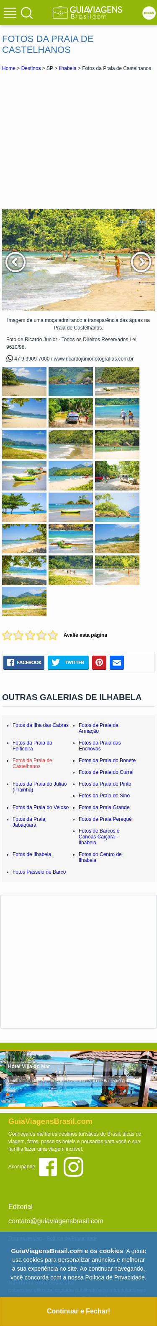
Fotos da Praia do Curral (106, 772)
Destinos (31, 68)
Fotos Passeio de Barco (39, 872)
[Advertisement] (78, 140)
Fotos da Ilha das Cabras (41, 725)
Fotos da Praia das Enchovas (100, 746)
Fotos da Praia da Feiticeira (32, 746)
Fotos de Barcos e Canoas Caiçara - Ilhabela (99, 837)
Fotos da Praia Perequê (105, 819)
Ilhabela (68, 68)
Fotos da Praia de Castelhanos (32, 763)
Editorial (20, 1206)
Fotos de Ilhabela (32, 854)
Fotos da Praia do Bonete (107, 760)
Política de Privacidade (114, 1277)
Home (8, 68)
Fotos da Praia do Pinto (105, 784)
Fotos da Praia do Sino (104, 796)
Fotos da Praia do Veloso (41, 807)
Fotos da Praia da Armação (98, 728)
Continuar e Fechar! (78, 1311)
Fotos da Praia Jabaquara (29, 822)
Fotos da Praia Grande (104, 807)
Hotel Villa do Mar (29, 1066)
